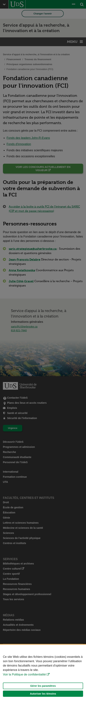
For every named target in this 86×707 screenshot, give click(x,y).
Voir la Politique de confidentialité (24, 674)
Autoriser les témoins (43, 693)
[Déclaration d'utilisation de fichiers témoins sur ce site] (43, 675)
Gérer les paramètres (43, 685)
